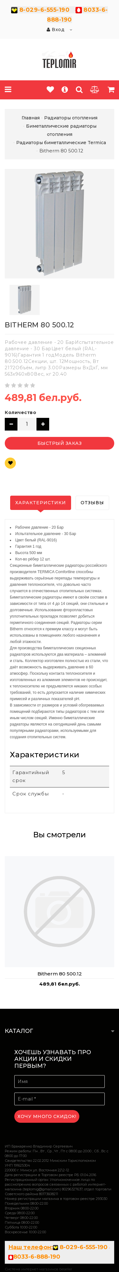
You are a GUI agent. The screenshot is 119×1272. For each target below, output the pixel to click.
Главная (31, 118)
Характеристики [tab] (40, 502)
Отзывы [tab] (92, 502)
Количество (20, 412)
